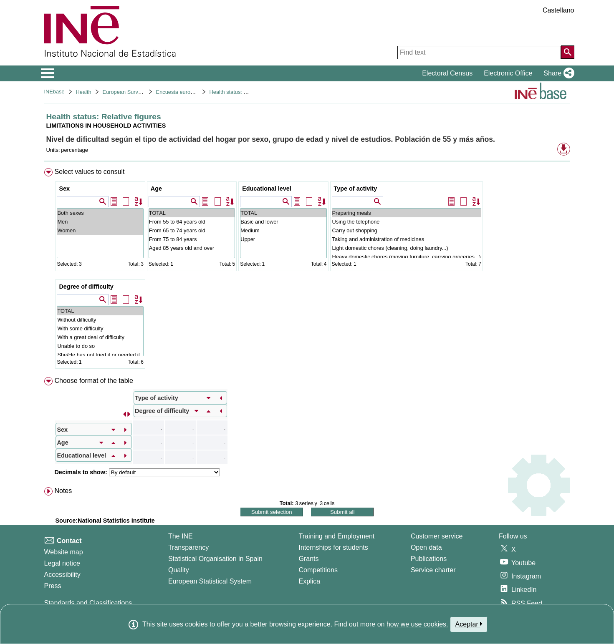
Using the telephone (406, 221)
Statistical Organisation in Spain (215, 558)
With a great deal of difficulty (100, 337)
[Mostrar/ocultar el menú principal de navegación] (48, 73)
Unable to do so (100, 346)
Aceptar (469, 624)
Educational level (266, 188)
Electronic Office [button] (508, 73)
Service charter (433, 570)
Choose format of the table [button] (93, 380)
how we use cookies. (417, 624)
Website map (63, 552)
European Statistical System (210, 581)
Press (52, 585)
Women (100, 230)
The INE (180, 536)
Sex (64, 188)
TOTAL (192, 213)
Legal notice (62, 563)
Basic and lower (283, 221)
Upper (283, 239)
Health (83, 92)
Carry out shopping (406, 230)
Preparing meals (406, 213)
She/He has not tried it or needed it (100, 354)
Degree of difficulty (86, 286)
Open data (426, 547)
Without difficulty (100, 319)
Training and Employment (337, 536)
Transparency (188, 547)
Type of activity (355, 188)
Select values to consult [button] (89, 171)
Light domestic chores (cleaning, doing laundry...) (406, 248)
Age (156, 188)
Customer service (436, 536)
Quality (178, 570)
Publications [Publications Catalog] (429, 558)
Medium (283, 230)
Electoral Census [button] (447, 73)
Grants (309, 558)
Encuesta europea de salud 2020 (195, 92)
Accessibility (62, 574)
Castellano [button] (558, 10)
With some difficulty (100, 328)
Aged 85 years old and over (192, 248)
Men (100, 221)
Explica (310, 581)
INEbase (54, 91)
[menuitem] (307, 270)
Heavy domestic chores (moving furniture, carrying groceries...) (406, 256)
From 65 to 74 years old (192, 230)
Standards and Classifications (88, 602)
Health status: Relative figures (245, 92)
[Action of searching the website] (567, 52)
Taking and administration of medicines (406, 239)
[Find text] (479, 52)
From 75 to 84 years (192, 239)
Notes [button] (63, 490)
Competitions (318, 570)
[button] (557, 73)
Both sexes (100, 213)
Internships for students (333, 547)
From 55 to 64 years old (192, 221)
